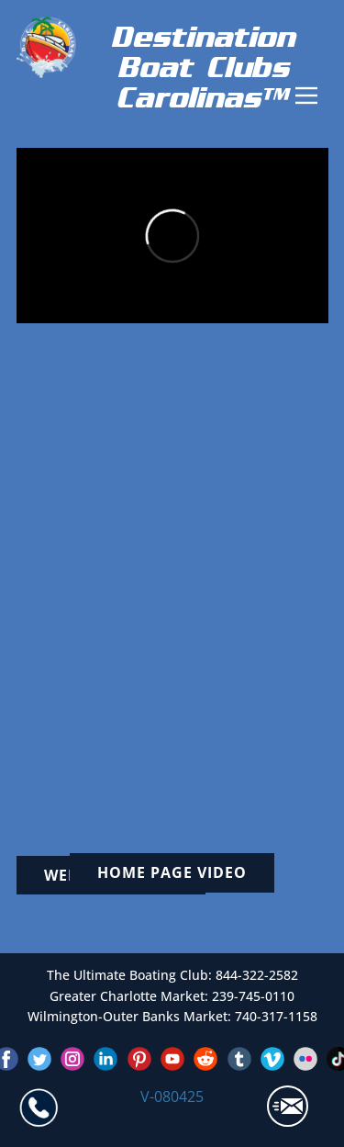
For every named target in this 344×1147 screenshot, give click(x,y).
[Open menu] (306, 95)
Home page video (172, 872)
